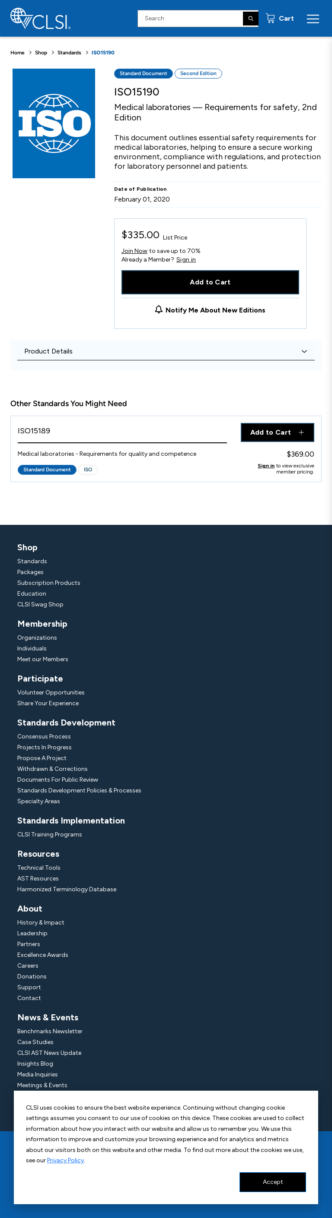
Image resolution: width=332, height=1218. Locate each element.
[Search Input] (198, 18)
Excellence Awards (42, 955)
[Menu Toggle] (313, 18)
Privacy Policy (65, 1160)
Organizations (37, 637)
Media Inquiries (37, 1074)
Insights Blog (35, 1063)
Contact (29, 998)
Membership (42, 623)
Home (17, 53)
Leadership (32, 933)
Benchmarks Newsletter (50, 1031)
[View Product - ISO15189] (122, 433)
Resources (38, 854)
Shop (41, 53)
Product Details (48, 351)
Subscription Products (48, 583)
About (29, 908)
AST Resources (38, 878)
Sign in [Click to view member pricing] (266, 466)
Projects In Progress (44, 747)
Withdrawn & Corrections (52, 769)
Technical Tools (39, 867)
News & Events (47, 1017)
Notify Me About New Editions (215, 310)
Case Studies (35, 1042)
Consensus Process (44, 736)
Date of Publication (140, 189)
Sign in (186, 259)
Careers (27, 965)
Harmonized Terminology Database (66, 889)
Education (31, 593)
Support (29, 987)
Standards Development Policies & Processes (79, 790)
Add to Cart (210, 282)
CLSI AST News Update (49, 1053)
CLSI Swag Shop (40, 604)
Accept (273, 1182)
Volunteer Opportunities (51, 692)
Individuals (32, 648)
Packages (30, 572)
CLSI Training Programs (49, 834)
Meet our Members (42, 659)
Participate (40, 678)
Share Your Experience (48, 703)
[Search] (251, 18)
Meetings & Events (42, 1085)
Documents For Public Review (57, 779)
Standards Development (66, 722)
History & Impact (40, 922)
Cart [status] (285, 18)
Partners (28, 944)
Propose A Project (42, 758)
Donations (32, 976)
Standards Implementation (71, 820)
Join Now (134, 251)
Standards (69, 53)
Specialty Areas (38, 801)
